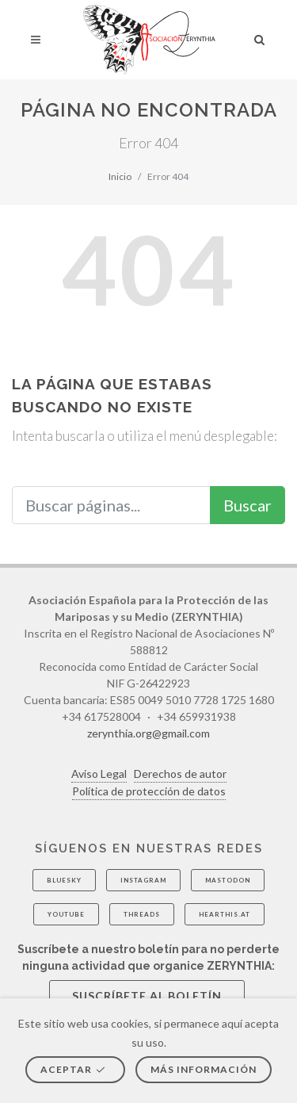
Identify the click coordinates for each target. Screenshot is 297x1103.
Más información (203, 1069)
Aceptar (73, 1069)
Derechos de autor (180, 773)
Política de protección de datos (149, 791)
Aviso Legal (99, 773)
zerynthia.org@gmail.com (148, 733)
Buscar (247, 505)
